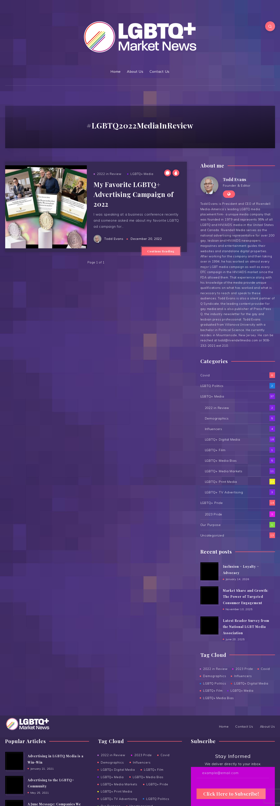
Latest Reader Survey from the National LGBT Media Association (246, 626)
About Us (135, 71)
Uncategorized (212, 535)
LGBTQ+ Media (141, 174)
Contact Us (160, 71)
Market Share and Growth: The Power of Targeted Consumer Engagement (245, 596)
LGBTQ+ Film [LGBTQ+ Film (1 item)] (154, 769)
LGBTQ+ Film (215, 450)
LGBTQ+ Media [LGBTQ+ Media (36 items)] (112, 777)
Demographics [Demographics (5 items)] (112, 762)
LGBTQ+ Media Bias (221, 461)
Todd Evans (234, 179)
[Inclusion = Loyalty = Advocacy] (209, 571)
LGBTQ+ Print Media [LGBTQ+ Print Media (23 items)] (116, 791)
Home (115, 71)
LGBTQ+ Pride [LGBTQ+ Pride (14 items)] (157, 784)
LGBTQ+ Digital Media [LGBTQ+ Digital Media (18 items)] (118, 769)
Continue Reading (161, 251)
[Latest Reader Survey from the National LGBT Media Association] (209, 625)
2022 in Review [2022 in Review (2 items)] (113, 755)
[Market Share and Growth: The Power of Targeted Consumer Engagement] (209, 595)
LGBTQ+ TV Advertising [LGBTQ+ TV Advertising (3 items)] (119, 799)
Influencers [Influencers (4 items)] (142, 762)
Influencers (213, 429)
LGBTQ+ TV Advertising (224, 492)
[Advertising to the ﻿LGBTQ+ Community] (14, 785)
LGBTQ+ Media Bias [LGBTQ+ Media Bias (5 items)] (148, 777)
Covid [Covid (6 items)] (165, 755)
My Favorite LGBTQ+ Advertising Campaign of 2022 (133, 194)
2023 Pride (213, 514)
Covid (205, 375)
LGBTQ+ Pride (211, 503)
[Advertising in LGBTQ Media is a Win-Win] (14, 761)
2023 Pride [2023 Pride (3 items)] (143, 755)
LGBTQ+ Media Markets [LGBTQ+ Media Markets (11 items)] (119, 784)
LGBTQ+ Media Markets (223, 471)
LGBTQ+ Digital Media (222, 439)
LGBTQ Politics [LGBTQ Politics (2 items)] (157, 799)
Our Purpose (210, 525)
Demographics (217, 418)
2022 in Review (109, 174)
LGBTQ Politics (212, 386)
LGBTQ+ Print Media (221, 482)
